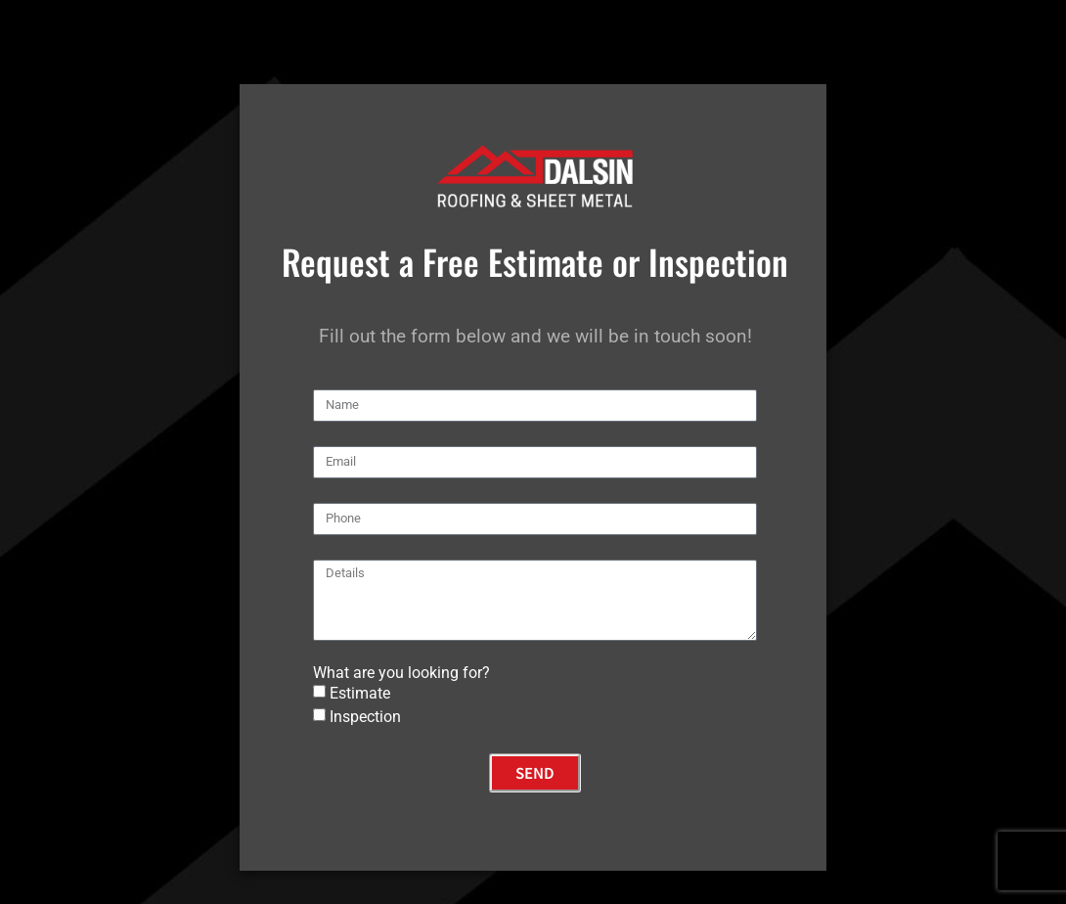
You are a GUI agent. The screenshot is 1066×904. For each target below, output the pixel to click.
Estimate (360, 693)
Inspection (365, 716)
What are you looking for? (401, 673)
